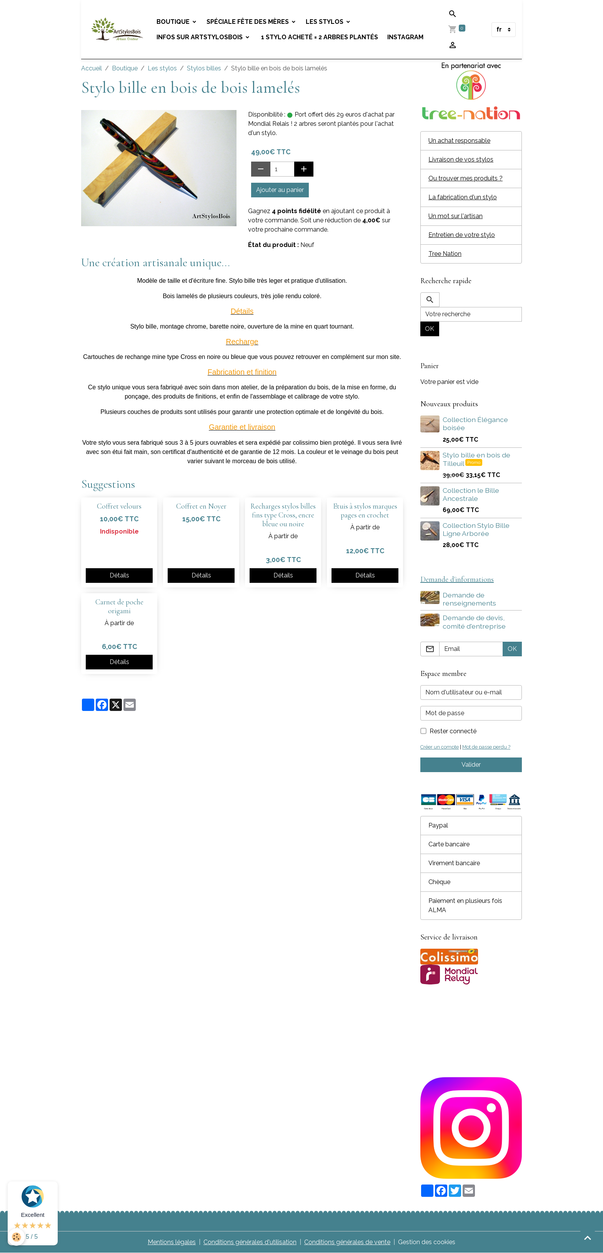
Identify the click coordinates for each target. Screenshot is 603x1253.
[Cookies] (16, 1237)
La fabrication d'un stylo (462, 197)
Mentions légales (172, 1242)
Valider (471, 764)
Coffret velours (119, 506)
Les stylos (325, 21)
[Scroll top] (587, 1237)
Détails (119, 575)
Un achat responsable (459, 140)
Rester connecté (453, 731)
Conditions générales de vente (347, 1242)
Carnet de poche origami (119, 606)
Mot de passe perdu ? (486, 747)
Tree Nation (444, 253)
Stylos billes (204, 68)
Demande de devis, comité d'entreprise (474, 622)
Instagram (405, 37)
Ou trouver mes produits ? (465, 178)
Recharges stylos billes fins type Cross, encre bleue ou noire (283, 515)
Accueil (91, 68)
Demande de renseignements (469, 599)
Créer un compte (439, 747)
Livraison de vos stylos (460, 159)
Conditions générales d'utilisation (250, 1242)
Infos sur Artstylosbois (200, 37)
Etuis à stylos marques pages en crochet (365, 511)
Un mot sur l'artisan (455, 216)
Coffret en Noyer (201, 506)
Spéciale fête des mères (248, 21)
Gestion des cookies (426, 1242)
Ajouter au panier (280, 190)
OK (429, 328)
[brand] (117, 29)
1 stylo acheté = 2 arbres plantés (319, 37)
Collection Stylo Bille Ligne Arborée (476, 529)
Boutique (174, 21)
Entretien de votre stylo (461, 235)
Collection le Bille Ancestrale (471, 494)
